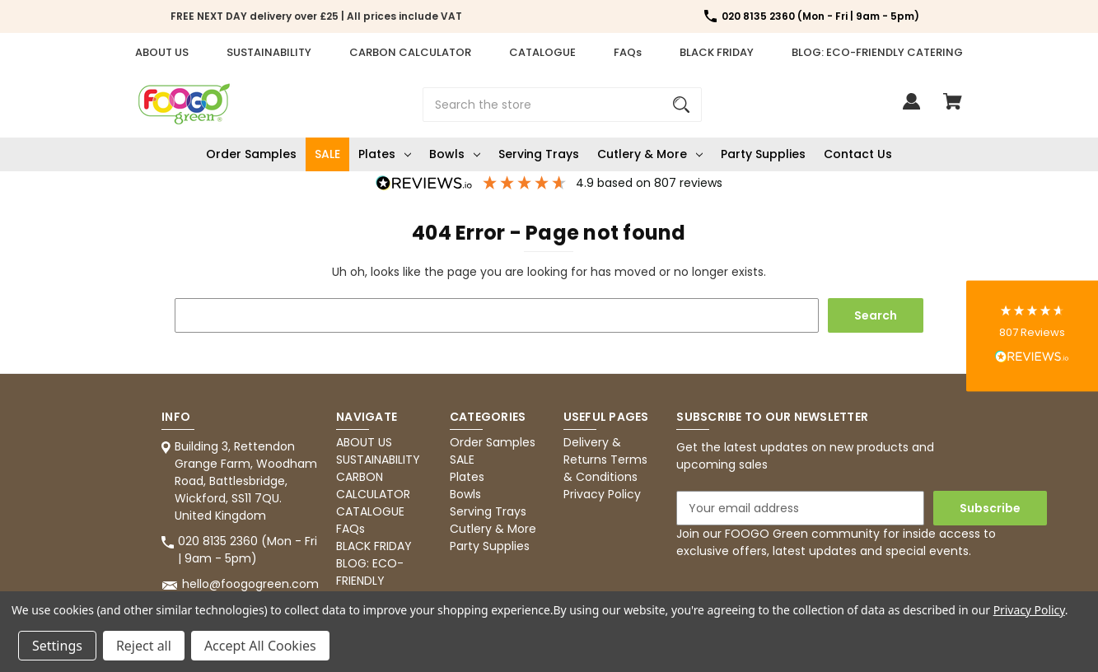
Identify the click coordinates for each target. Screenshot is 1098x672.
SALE (327, 154)
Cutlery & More (650, 154)
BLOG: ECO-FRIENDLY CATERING (877, 52)
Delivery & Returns (592, 451)
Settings (57, 646)
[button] (1032, 336)
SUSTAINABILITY (269, 52)
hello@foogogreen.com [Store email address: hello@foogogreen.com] (250, 584)
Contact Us (858, 154)
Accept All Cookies (260, 646)
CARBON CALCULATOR (410, 52)
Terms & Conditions (605, 468)
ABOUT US (162, 52)
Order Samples (251, 154)
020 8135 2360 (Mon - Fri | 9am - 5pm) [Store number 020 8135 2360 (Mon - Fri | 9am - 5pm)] (820, 16)
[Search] (681, 104)
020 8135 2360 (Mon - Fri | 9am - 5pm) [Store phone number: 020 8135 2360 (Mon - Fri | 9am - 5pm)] (247, 550)
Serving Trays (538, 154)
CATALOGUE (542, 52)
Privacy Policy (602, 494)
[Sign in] (911, 109)
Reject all (143, 646)
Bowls (454, 154)
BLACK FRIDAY (717, 52)
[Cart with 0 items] (953, 109)
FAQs (628, 52)
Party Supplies (763, 154)
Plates (384, 154)
